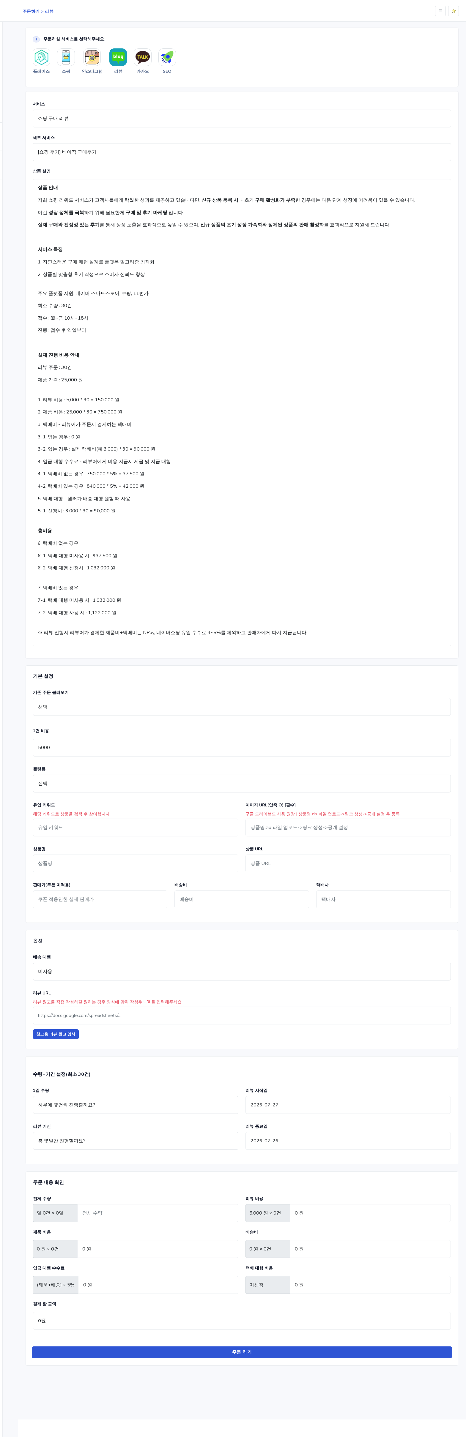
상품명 (90, 860)
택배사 (339, 896)
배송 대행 (92, 969)
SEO (17, 102)
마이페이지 (22, 171)
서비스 (89, 108)
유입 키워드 (95, 816)
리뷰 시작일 (282, 1102)
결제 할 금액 (95, 1315)
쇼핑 (17, 64)
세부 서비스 (94, 141)
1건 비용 (92, 742)
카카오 (207, 75)
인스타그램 (23, 77)
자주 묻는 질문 (25, 187)
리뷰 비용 (280, 1210)
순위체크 (20, 143)
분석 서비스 (23, 130)
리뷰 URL (92, 1005)
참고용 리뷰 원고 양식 (106, 1045)
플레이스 (21, 52)
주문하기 (20, 39)
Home (17, 26)
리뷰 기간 (92, 1138)
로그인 (34, 203)
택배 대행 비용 (284, 1279)
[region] (34, 709)
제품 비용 (92, 1243)
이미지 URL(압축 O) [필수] (296, 816)
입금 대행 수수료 (99, 1279)
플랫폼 (90, 781)
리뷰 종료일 (282, 1138)
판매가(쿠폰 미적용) (102, 896)
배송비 (214, 896)
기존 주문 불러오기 (101, 704)
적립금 (18, 158)
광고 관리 (21, 115)
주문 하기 (267, 1364)
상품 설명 (92, 175)
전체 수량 (92, 1210)
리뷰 (17, 90)
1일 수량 (92, 1102)
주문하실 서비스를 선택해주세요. (119, 39)
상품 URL (280, 860)
